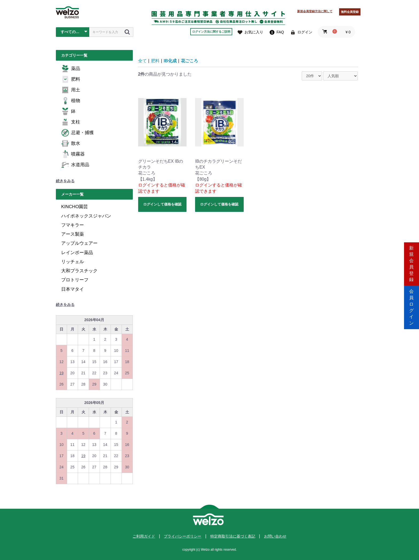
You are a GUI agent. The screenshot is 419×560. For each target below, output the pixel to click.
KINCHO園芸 (74, 206)
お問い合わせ (275, 536)
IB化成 (170, 61)
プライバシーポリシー (182, 536)
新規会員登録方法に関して (314, 11)
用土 (70, 90)
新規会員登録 (411, 257)
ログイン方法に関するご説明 (211, 31)
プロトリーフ (74, 279)
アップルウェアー (79, 243)
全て (142, 61)
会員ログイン (411, 302)
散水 (70, 143)
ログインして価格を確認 (162, 204)
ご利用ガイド (144, 536)
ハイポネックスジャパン (86, 216)
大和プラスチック (79, 270)
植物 (70, 101)
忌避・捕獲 (77, 133)
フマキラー (72, 225)
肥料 (70, 79)
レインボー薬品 (77, 252)
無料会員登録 (350, 11)
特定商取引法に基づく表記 (232, 536)
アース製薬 (72, 234)
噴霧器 (73, 154)
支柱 (70, 122)
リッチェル (72, 261)
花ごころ (189, 61)
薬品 (70, 69)
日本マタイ (72, 289)
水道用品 (75, 165)
